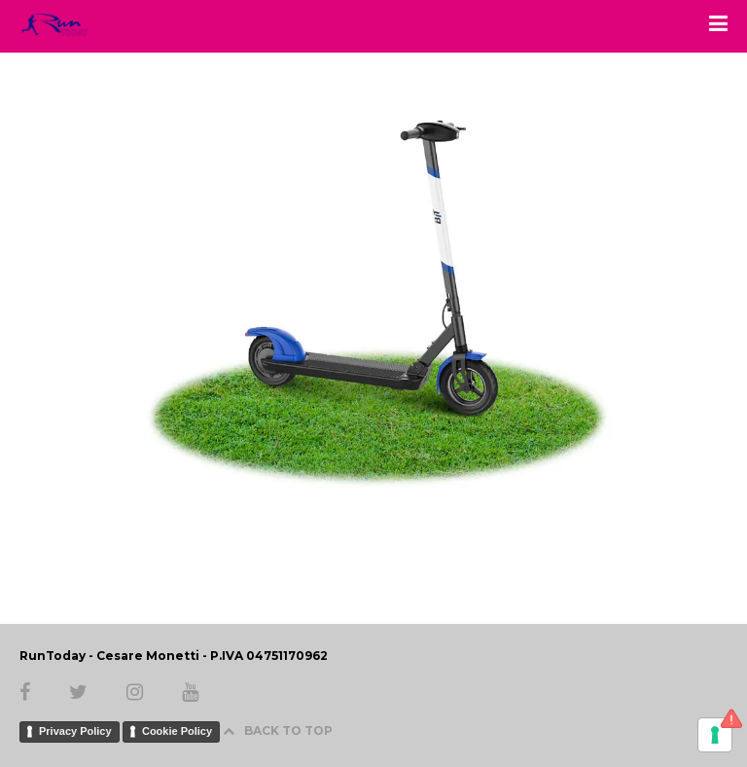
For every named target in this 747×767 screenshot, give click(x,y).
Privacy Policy (75, 731)
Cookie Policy (177, 731)
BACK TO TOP (278, 730)
